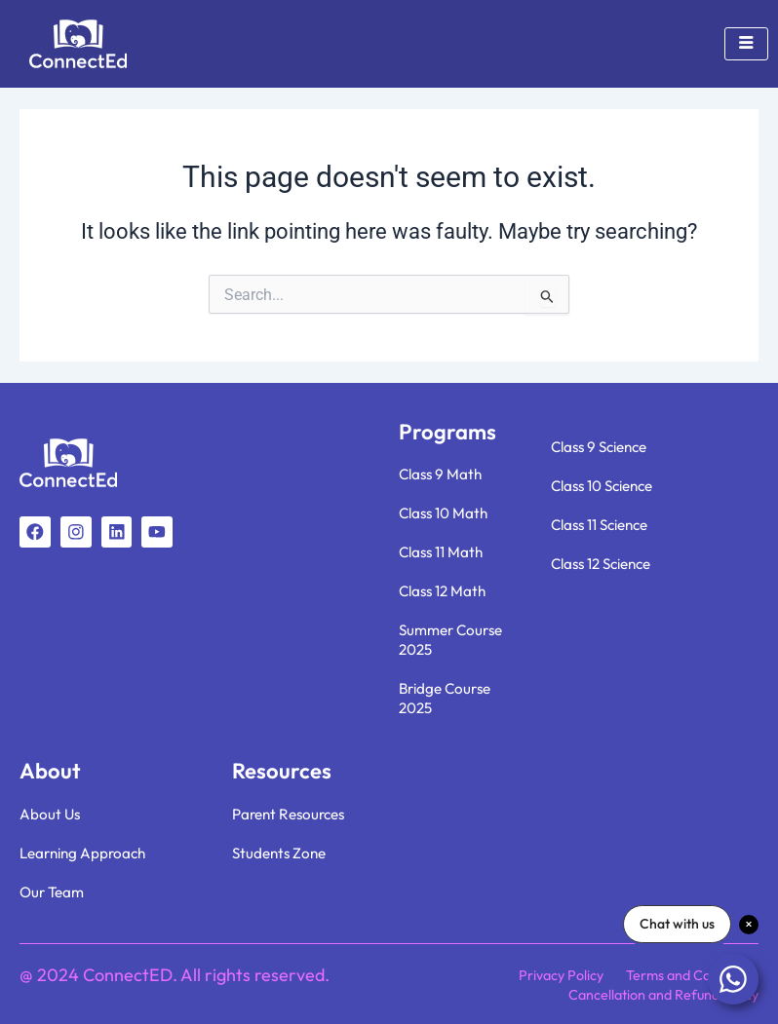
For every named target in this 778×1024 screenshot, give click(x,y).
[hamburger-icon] (746, 43)
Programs (447, 431)
